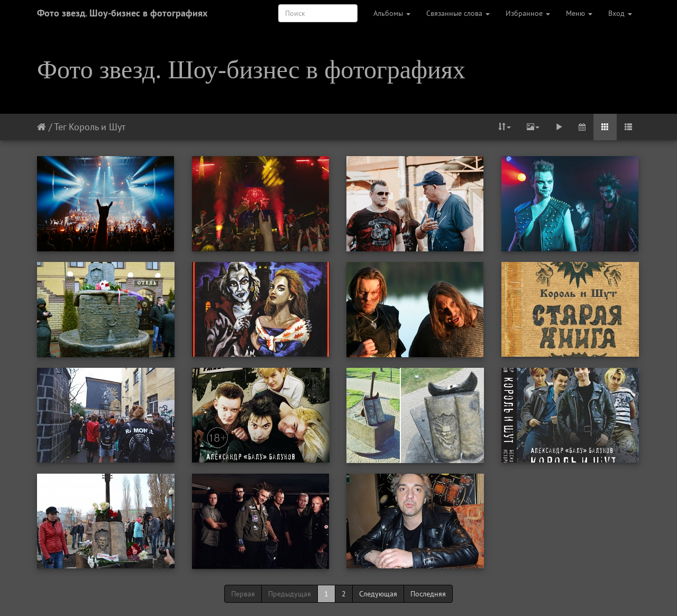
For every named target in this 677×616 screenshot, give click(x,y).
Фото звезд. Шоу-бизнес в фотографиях (122, 13)
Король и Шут (97, 127)
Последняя (428, 594)
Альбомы (391, 13)
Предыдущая (289, 594)
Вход (620, 13)
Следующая (378, 594)
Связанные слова (458, 13)
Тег (60, 127)
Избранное (528, 13)
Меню (579, 13)
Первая (243, 594)
